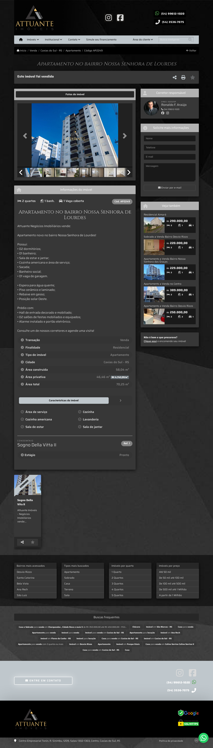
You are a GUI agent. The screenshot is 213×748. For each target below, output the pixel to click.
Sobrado (69, 581)
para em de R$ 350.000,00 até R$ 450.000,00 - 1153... (73, 630)
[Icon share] (108, 17)
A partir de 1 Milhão (170, 599)
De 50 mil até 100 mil (171, 581)
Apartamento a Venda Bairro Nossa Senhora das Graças (165, 260)
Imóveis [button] (31, 40)
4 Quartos (117, 593)
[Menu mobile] (21, 40)
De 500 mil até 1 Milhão (173, 593)
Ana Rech (22, 593)
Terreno (68, 593)
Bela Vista (23, 587)
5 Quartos (117, 599)
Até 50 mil (165, 575)
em (159, 630)
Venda (33, 51)
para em (104, 636)
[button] (26, 135)
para (185, 630)
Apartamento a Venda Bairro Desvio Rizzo (168, 306)
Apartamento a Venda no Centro (162, 284)
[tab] (28, 94)
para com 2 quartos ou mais (40, 647)
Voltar (191, 51)
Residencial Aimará (155, 215)
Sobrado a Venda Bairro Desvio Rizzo (166, 237)
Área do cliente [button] (141, 40)
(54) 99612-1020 (173, 13)
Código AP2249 (93, 51)
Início (21, 51)
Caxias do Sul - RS (51, 51)
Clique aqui (150, 341)
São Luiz (22, 599)
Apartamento (73, 51)
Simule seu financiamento (101, 40)
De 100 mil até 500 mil (172, 587)
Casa (67, 587)
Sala (67, 599)
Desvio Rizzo (24, 575)
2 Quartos (117, 581)
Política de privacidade (171, 744)
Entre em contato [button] (43, 684)
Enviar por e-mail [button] (169, 188)
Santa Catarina (25, 581)
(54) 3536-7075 (173, 22)
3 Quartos (117, 587)
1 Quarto (116, 575)
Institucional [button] (52, 40)
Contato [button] (72, 40)
